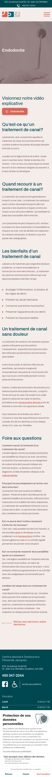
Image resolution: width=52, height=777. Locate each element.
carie (17, 532)
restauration (25, 536)
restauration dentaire (30, 402)
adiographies (10, 475)
